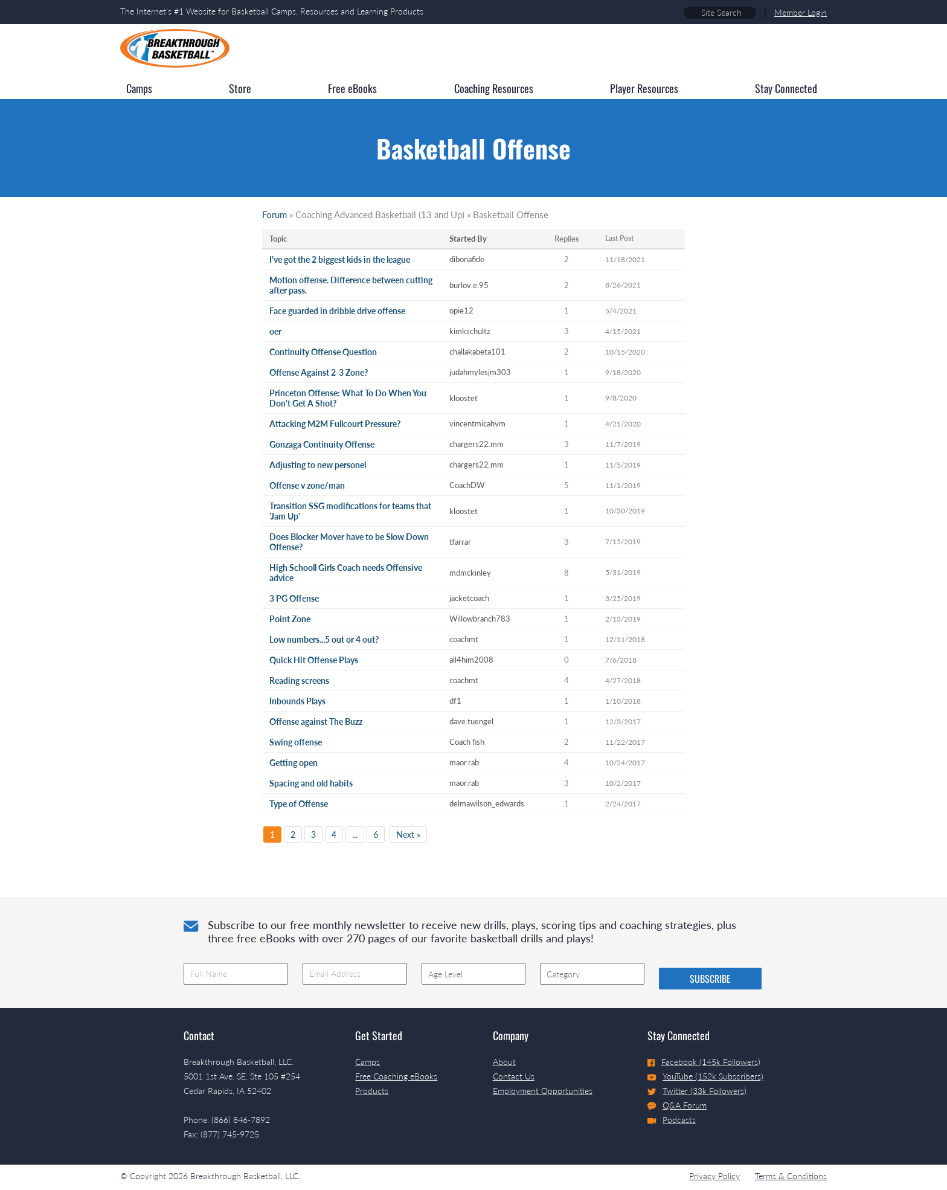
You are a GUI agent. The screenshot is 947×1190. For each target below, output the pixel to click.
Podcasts (671, 1119)
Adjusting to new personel (317, 465)
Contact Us (513, 1076)
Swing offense (295, 742)
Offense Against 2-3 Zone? (318, 372)
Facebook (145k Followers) (703, 1062)
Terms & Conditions (791, 1176)
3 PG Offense (294, 598)
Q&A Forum (677, 1105)
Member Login (800, 12)
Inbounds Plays (297, 701)
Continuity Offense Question (323, 352)
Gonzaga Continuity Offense (321, 444)
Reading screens (299, 680)
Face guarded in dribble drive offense (337, 311)
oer (275, 331)
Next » (408, 834)
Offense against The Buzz (315, 721)
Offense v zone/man (307, 485)
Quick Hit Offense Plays (313, 660)
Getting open (293, 762)
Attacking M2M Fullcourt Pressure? (334, 424)
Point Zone (289, 619)
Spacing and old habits (311, 783)
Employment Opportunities (542, 1090)
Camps (367, 1062)
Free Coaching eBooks (396, 1076)
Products (371, 1090)
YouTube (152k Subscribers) (705, 1076)
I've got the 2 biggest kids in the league (339, 259)
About (504, 1062)
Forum (274, 214)
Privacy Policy (714, 1176)
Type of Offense (298, 804)
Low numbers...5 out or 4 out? (324, 639)
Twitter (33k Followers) (696, 1090)
